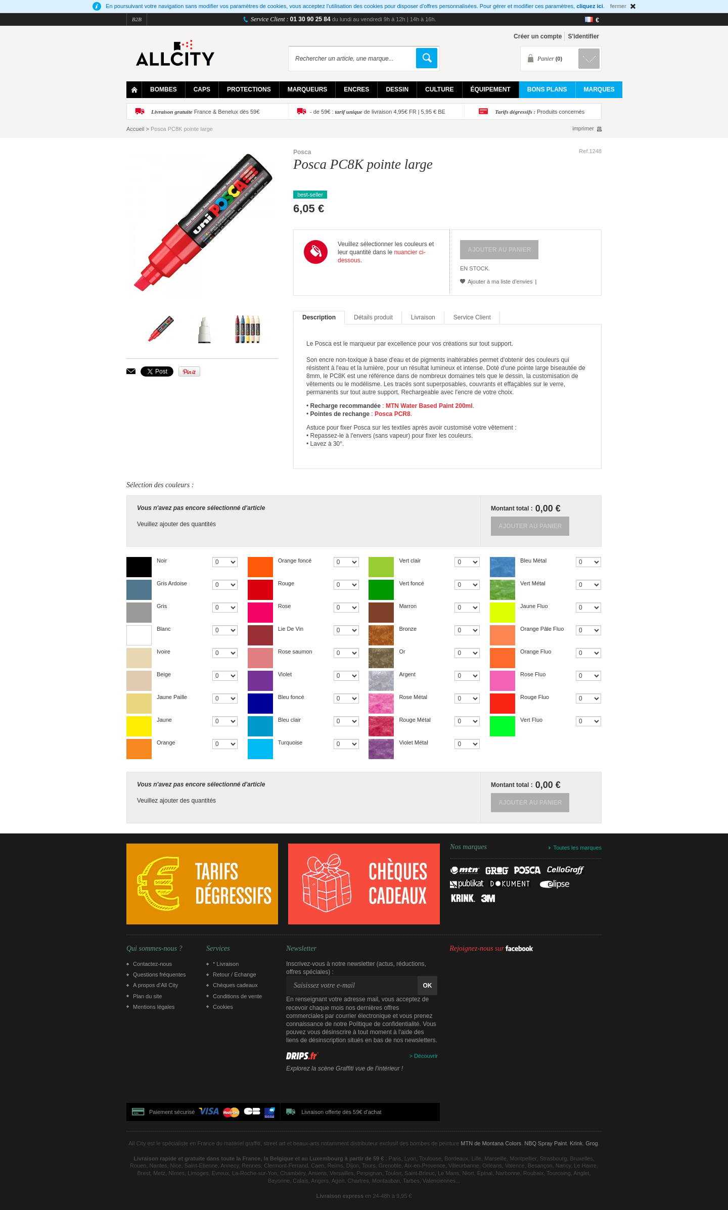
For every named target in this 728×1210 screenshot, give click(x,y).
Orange (166, 742)
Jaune (164, 720)
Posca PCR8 (393, 413)
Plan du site (147, 996)
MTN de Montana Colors (491, 1143)
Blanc (164, 629)
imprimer (583, 128)
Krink (576, 1143)
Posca (302, 152)
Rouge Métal (414, 720)
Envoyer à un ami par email (130, 371)
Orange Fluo (535, 651)
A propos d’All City (155, 985)
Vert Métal (532, 583)
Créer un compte (538, 36)
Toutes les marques (578, 848)
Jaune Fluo (534, 606)
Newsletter (301, 948)
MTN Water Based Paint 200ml (429, 405)
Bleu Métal (533, 560)
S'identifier (583, 36)
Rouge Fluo (534, 697)
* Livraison (226, 964)
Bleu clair (289, 720)
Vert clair (410, 560)
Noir (162, 560)
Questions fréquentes (159, 974)
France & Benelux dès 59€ (205, 112)
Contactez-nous (152, 964)
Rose (284, 606)
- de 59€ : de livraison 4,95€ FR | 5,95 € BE (377, 112)
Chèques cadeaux (235, 985)
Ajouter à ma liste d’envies (500, 281)
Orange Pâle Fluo (542, 629)
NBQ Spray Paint (545, 1143)
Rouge (286, 583)
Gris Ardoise (172, 583)
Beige (164, 674)
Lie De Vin (291, 629)
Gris (162, 606)
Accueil (135, 129)
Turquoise (290, 742)
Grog (591, 1143)
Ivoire (163, 651)
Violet (285, 674)
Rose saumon (295, 651)
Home (134, 89)
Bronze (408, 629)
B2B (137, 19)
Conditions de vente (237, 996)
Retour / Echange (234, 974)
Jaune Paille (172, 697)
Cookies (223, 1007)
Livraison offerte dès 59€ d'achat (341, 1112)
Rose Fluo (532, 674)
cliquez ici (589, 6)
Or (402, 651)
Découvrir (426, 1056)
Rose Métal (413, 697)
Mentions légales (154, 1007)
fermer (618, 6)
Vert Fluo (531, 720)
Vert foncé (411, 583)
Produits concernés (539, 112)
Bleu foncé (291, 697)
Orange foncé (295, 560)
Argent (407, 674)
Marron (408, 606)
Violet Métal (413, 742)
